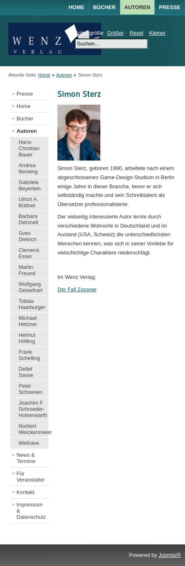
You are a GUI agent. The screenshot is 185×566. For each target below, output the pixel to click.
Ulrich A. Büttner (28, 202)
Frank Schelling (29, 355)
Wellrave (29, 443)
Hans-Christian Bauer (29, 148)
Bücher (25, 118)
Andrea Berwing (28, 168)
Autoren (64, 74)
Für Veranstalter (31, 476)
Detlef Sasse (26, 372)
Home (76, 7)
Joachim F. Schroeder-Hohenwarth (33, 409)
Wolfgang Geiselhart (31, 287)
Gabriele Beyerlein (29, 185)
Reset (136, 33)
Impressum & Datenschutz (31, 510)
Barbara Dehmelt (28, 219)
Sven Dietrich (27, 236)
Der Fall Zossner (77, 289)
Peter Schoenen (31, 389)
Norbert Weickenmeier (33, 429)
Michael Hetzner (28, 321)
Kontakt (25, 492)
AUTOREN (137, 7)
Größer (115, 33)
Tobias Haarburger (32, 304)
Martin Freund (27, 270)
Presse (169, 7)
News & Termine (26, 458)
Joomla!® (170, 555)
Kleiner (157, 33)
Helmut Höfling (27, 338)
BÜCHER (104, 7)
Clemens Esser (29, 253)
